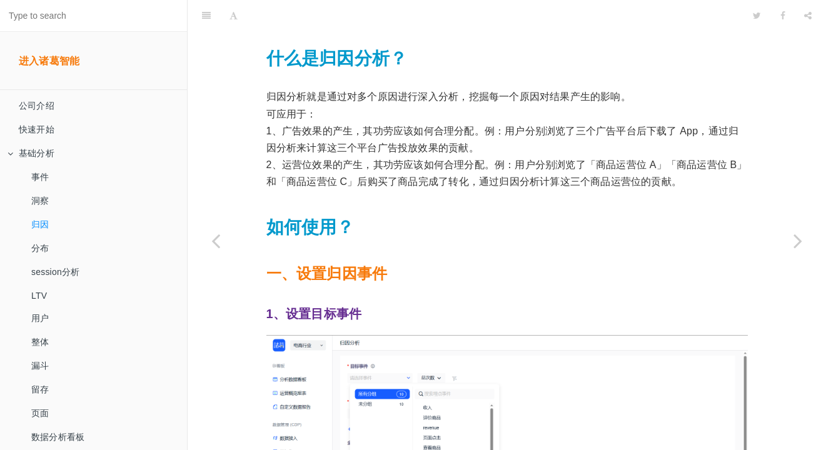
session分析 (55, 272)
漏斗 (40, 366)
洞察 (40, 201)
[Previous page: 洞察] (216, 240)
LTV (39, 296)
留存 (40, 389)
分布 (40, 248)
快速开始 (36, 129)
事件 (40, 177)
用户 (40, 318)
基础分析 (31, 153)
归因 (40, 224)
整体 (40, 342)
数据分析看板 (57, 437)
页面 (40, 413)
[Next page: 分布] (798, 240)
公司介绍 (36, 106)
